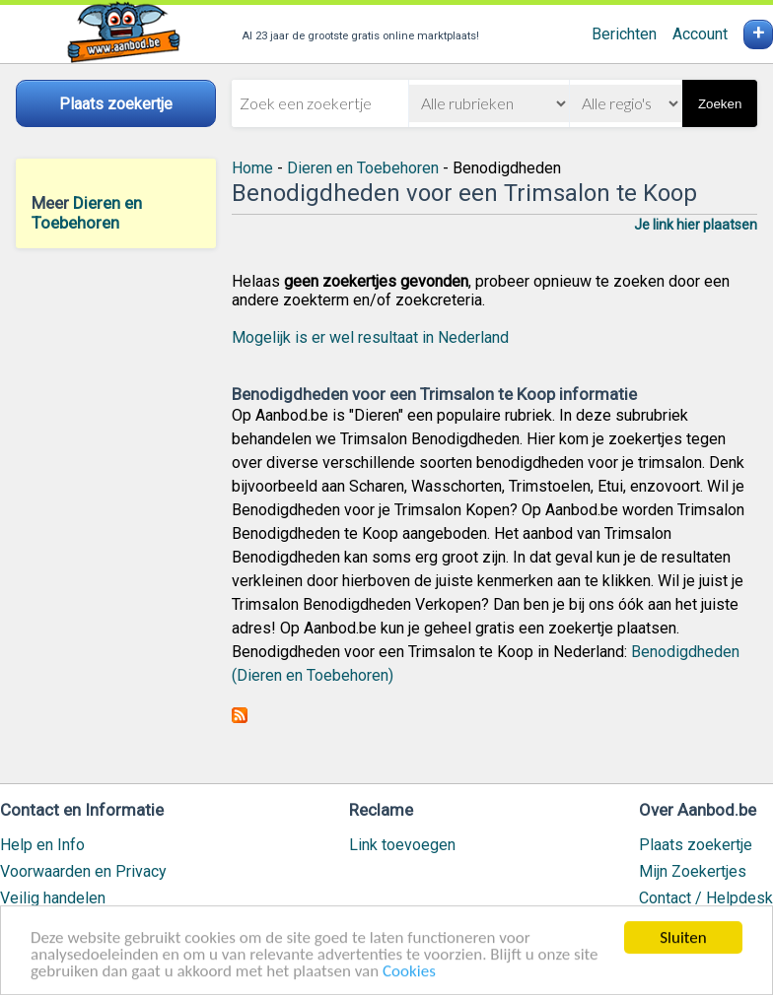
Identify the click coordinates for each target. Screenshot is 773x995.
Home (252, 168)
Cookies (409, 972)
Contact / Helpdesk (706, 898)
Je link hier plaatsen (695, 224)
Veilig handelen (52, 898)
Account (700, 34)
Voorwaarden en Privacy (83, 871)
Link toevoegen (402, 844)
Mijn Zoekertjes (692, 871)
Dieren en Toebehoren (87, 212)
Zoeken (719, 104)
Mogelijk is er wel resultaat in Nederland (370, 337)
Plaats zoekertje (695, 844)
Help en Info (42, 844)
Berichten (624, 34)
